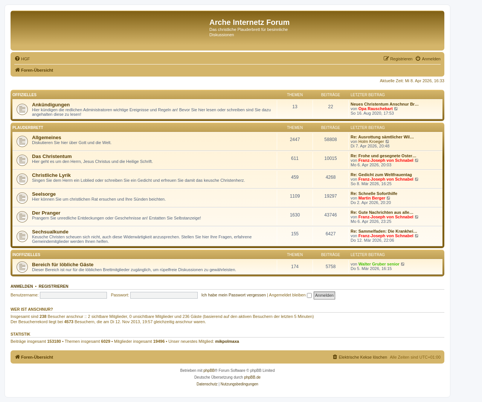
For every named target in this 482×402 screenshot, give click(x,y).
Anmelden (22, 286)
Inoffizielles (26, 255)
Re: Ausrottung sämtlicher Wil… (382, 137)
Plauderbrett (27, 128)
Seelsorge (44, 194)
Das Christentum (52, 156)
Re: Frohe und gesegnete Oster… (383, 155)
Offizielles (24, 95)
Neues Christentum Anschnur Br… (385, 104)
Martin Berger (372, 198)
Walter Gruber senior (379, 264)
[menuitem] (22, 58)
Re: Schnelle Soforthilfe (374, 193)
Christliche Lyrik (51, 175)
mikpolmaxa (227, 341)
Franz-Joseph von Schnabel (385, 160)
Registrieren (54, 286)
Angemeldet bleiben (290, 295)
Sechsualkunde (50, 232)
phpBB (209, 370)
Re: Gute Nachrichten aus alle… (382, 212)
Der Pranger (46, 213)
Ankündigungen (51, 104)
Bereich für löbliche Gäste (62, 264)
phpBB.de (252, 377)
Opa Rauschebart (375, 108)
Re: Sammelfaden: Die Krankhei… (384, 231)
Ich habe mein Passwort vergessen (233, 295)
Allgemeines (46, 137)
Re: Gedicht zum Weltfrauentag (381, 174)
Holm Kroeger (371, 141)
